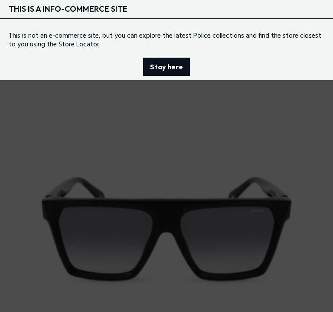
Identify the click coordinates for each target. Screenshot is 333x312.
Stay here (166, 66)
